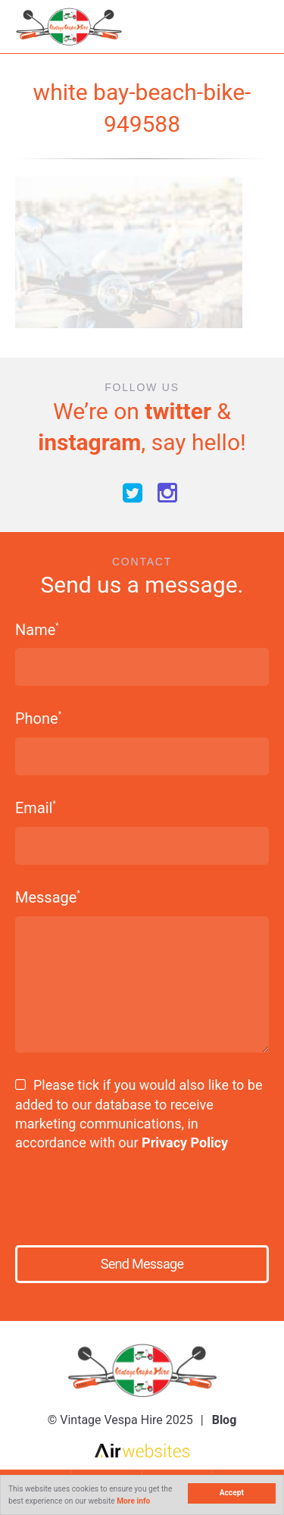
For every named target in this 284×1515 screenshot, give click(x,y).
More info (133, 1501)
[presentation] (121, 1193)
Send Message (142, 1264)
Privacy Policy (185, 1142)
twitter (178, 411)
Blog (224, 1420)
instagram (89, 442)
